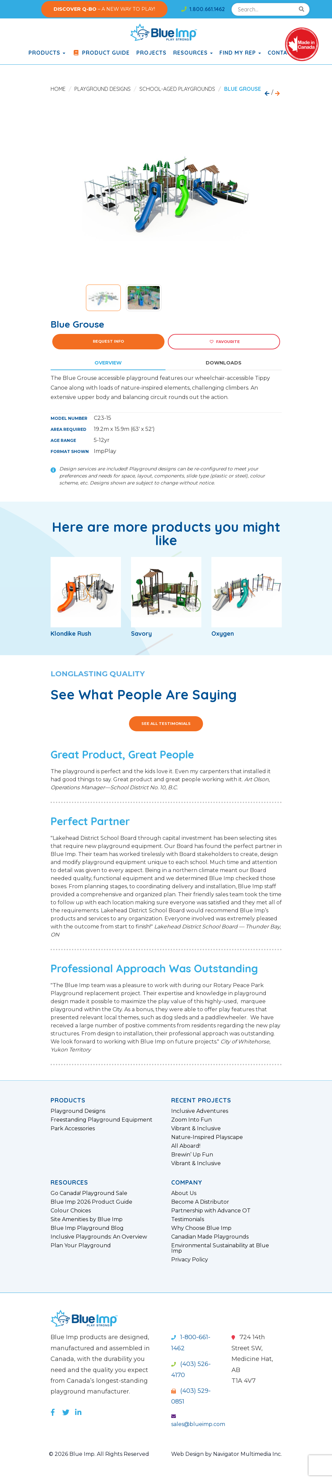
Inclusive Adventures (199, 1111)
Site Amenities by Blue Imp (87, 1219)
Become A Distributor (200, 1202)
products (46, 52)
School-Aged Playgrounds (177, 89)
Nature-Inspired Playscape (207, 1137)
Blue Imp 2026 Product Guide (91, 1202)
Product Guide (101, 52)
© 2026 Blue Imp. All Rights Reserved (99, 1454)
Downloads (224, 363)
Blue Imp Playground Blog (87, 1228)
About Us (183, 1193)
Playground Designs (102, 89)
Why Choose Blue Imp (201, 1228)
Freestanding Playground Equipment (101, 1120)
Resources (193, 52)
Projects (151, 52)
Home (58, 89)
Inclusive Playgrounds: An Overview (99, 1237)
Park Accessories (73, 1128)
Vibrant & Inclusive (196, 1128)
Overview (108, 363)
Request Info (108, 341)
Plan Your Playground (81, 1245)
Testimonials (187, 1219)
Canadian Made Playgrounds (210, 1237)
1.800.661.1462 (203, 9)
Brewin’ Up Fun (192, 1154)
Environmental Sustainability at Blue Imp (220, 1248)
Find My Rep (240, 52)
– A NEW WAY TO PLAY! (104, 9)
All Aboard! (185, 1146)
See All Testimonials (166, 723)
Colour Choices (71, 1210)
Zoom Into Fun (191, 1120)
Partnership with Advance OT (211, 1210)
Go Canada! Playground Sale (89, 1193)
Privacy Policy (189, 1259)
